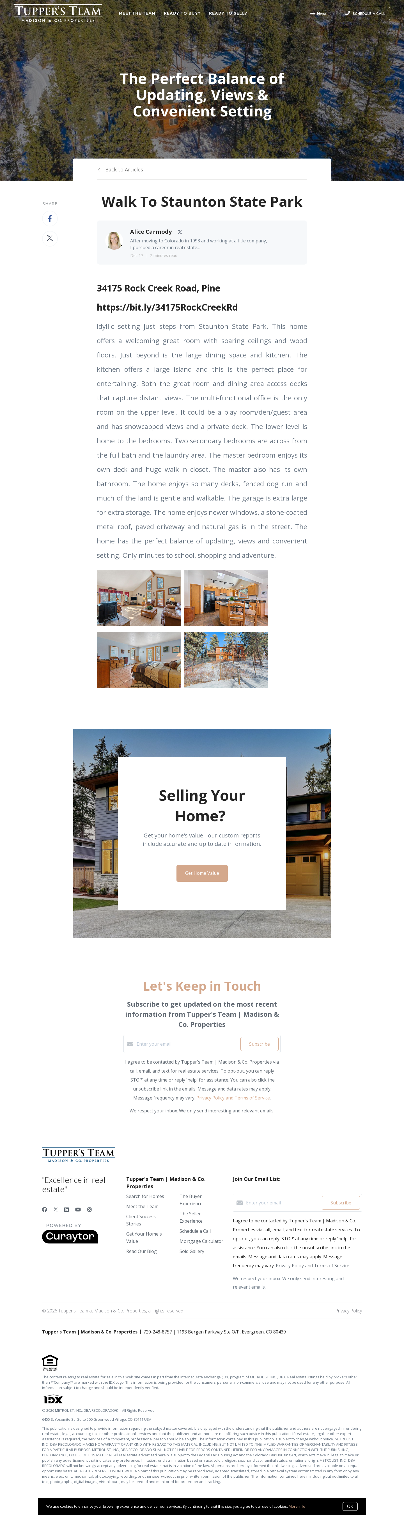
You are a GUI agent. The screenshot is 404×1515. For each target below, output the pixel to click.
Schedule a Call (195, 1231)
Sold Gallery (192, 1251)
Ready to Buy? (182, 13)
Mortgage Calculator (201, 1241)
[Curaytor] (70, 1242)
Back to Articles (124, 169)
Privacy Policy (348, 1311)
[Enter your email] (187, 1044)
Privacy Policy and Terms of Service (233, 1098)
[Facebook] (44, 1209)
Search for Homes (145, 1196)
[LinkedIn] (66, 1209)
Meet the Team (137, 13)
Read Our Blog (141, 1251)
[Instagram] (89, 1209)
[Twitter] (56, 1209)
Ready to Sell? (228, 13)
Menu (318, 14)
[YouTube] (78, 1209)
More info (297, 1506)
